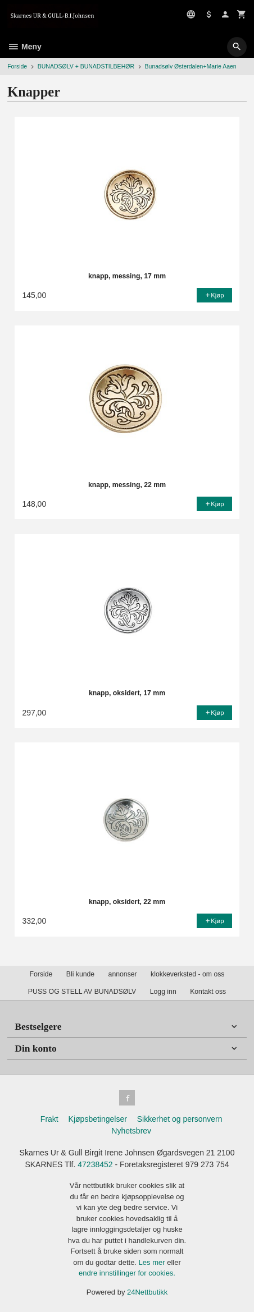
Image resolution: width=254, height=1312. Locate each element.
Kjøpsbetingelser (98, 1118)
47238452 (95, 1164)
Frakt (49, 1118)
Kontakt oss (208, 992)
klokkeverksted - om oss (187, 974)
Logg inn (163, 992)
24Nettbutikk (147, 1292)
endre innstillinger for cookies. (127, 1273)
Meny (24, 46)
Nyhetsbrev (131, 1130)
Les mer (153, 1262)
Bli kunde (80, 974)
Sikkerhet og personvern (180, 1118)
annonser (122, 974)
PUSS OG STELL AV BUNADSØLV (82, 992)
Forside (17, 66)
